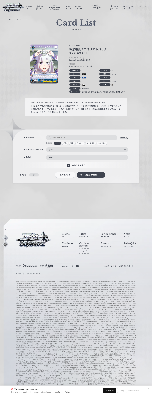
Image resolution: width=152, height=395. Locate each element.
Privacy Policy (64, 392)
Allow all (110, 390)
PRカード (84, 251)
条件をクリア (65, 175)
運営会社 (19, 273)
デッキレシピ (85, 253)
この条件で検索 (91, 175)
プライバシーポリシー (32, 273)
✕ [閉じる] (149, 388)
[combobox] (87, 149)
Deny (122, 390)
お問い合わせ (111, 266)
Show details (133, 390)
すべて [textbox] (51, 149)
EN (144, 7)
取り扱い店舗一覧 (127, 266)
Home (11, 20)
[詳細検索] (124, 137)
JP (140, 7)
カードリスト (85, 248)
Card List (20, 20)
